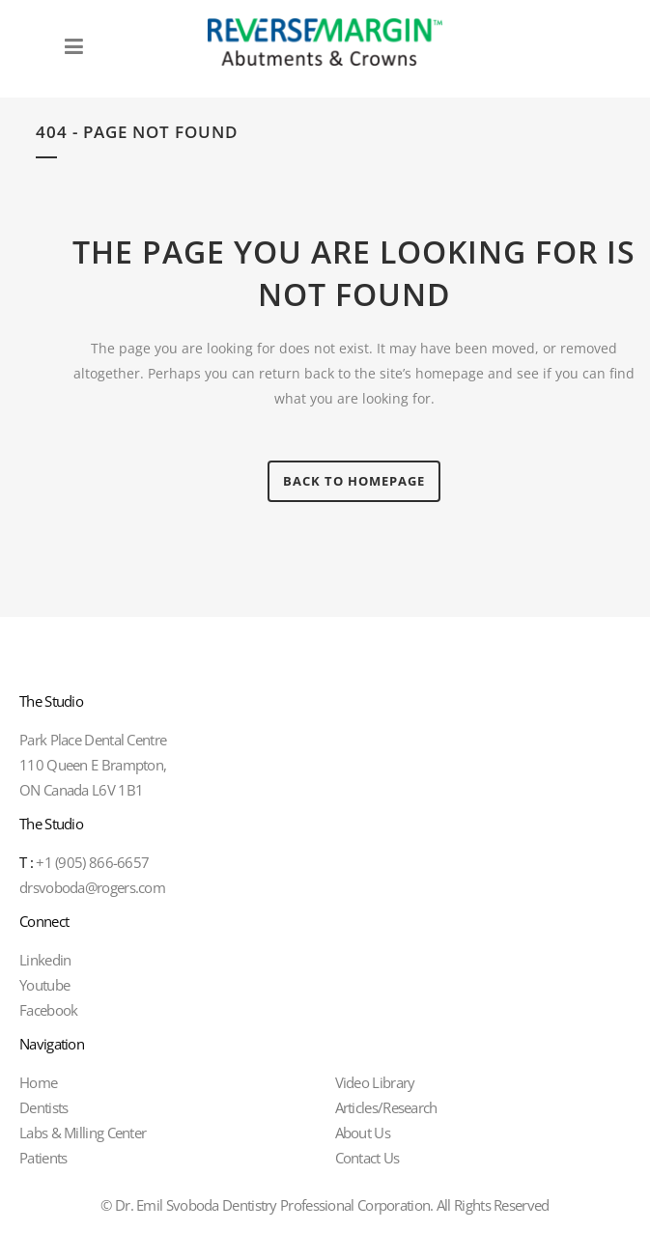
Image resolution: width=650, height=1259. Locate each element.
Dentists (43, 1107)
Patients (43, 1157)
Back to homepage (354, 481)
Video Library (375, 1082)
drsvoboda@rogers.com (92, 887)
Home (38, 1082)
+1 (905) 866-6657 (84, 862)
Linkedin (45, 959)
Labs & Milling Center (82, 1132)
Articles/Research (386, 1107)
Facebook (48, 1010)
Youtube (44, 984)
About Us (362, 1132)
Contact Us (367, 1157)
